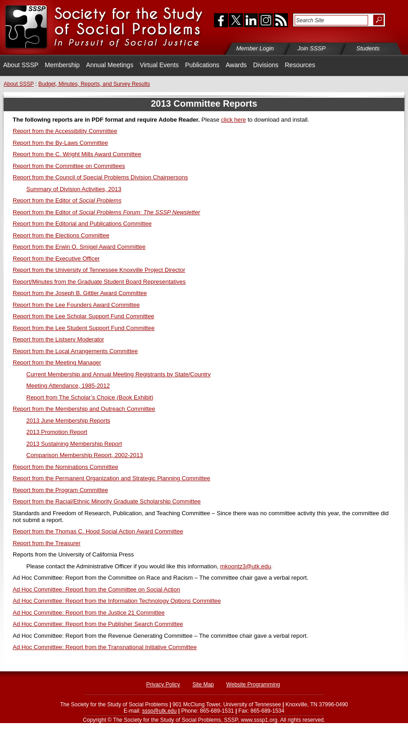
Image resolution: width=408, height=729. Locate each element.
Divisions (265, 65)
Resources (300, 65)
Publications (202, 65)
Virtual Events (159, 65)
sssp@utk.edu (159, 711)
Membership (62, 65)
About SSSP (21, 65)
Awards (236, 65)
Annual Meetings (109, 65)
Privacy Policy (163, 684)
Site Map (203, 684)
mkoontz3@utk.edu (245, 566)
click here (233, 119)
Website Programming (253, 684)
